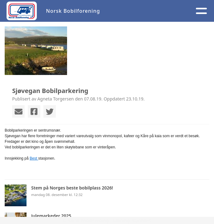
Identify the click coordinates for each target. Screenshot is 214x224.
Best (34, 158)
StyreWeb (142, 220)
